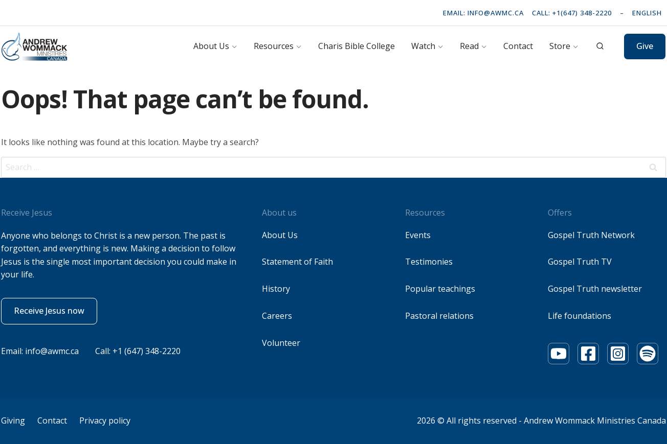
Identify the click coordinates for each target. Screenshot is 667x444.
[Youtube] (558, 353)
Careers (277, 315)
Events (418, 235)
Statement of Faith (297, 261)
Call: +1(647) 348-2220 (572, 12)
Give (644, 46)
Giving (13, 420)
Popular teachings (440, 288)
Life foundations (579, 315)
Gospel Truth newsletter (595, 288)
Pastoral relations (439, 315)
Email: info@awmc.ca (483, 12)
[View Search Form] (600, 46)
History (276, 288)
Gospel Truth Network (591, 235)
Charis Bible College (356, 46)
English (647, 12)
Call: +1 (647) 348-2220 (138, 351)
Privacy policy (104, 420)
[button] (49, 311)
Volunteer (281, 342)
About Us (280, 235)
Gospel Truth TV (580, 261)
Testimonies (429, 261)
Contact (518, 46)
